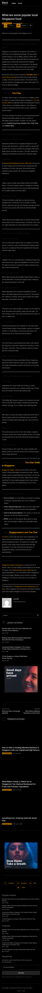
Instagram (24, 883)
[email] (21, 967)
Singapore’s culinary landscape (12, 565)
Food (23, 991)
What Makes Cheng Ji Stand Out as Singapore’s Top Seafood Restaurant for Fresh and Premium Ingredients (19, 784)
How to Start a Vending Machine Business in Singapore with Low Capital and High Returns (21, 749)
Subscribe (21, 973)
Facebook (11, 883)
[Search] (38, 615)
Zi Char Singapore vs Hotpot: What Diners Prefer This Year (14, 657)
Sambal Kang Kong (18, 570)
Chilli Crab (30, 570)
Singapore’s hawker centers (11, 470)
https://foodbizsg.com (19, 602)
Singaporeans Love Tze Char (23, 532)
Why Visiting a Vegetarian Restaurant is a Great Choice (32, 712)
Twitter (23, 887)
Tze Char (16, 93)
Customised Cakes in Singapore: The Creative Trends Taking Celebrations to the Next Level (16, 648)
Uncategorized (7, 23)
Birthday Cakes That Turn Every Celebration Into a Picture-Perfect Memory (17, 630)
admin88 (16, 599)
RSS (35, 883)
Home (19, 991)
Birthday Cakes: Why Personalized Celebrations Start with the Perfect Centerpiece (16, 639)
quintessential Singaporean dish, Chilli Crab (17, 163)
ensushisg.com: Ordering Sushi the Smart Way (19, 819)
